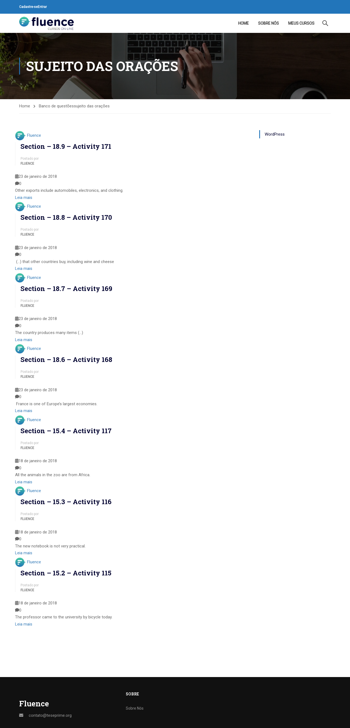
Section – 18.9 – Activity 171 (66, 146)
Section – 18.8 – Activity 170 (66, 217)
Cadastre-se (28, 7)
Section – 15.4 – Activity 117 (66, 430)
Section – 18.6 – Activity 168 (66, 359)
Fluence (34, 135)
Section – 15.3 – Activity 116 (66, 501)
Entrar (42, 7)
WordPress (275, 134)
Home (243, 23)
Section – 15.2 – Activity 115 (66, 573)
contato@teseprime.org (50, 715)
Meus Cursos (301, 23)
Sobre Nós (268, 23)
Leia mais (23, 197)
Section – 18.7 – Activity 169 (66, 288)
